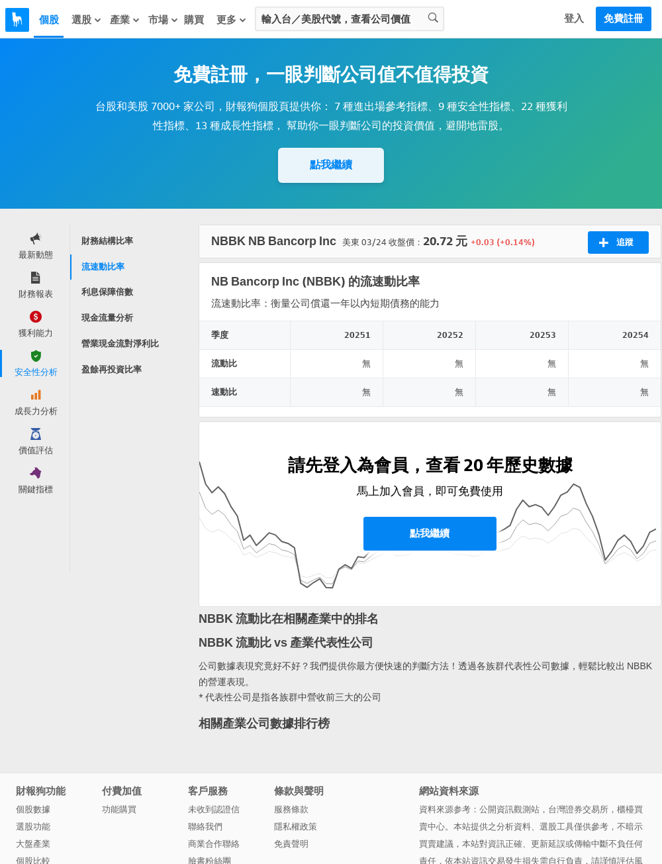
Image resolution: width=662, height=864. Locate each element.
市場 (163, 20)
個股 (49, 20)
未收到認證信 (214, 809)
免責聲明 (291, 844)
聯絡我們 (205, 827)
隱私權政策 (295, 827)
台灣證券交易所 (578, 809)
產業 (125, 20)
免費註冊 (623, 19)
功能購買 (119, 809)
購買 (194, 20)
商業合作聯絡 (214, 844)
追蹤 (616, 242)
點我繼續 (331, 164)
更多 (231, 20)
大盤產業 (33, 844)
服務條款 (291, 809)
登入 (574, 19)
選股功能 (33, 827)
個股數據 (33, 809)
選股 (86, 20)
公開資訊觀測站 (509, 809)
